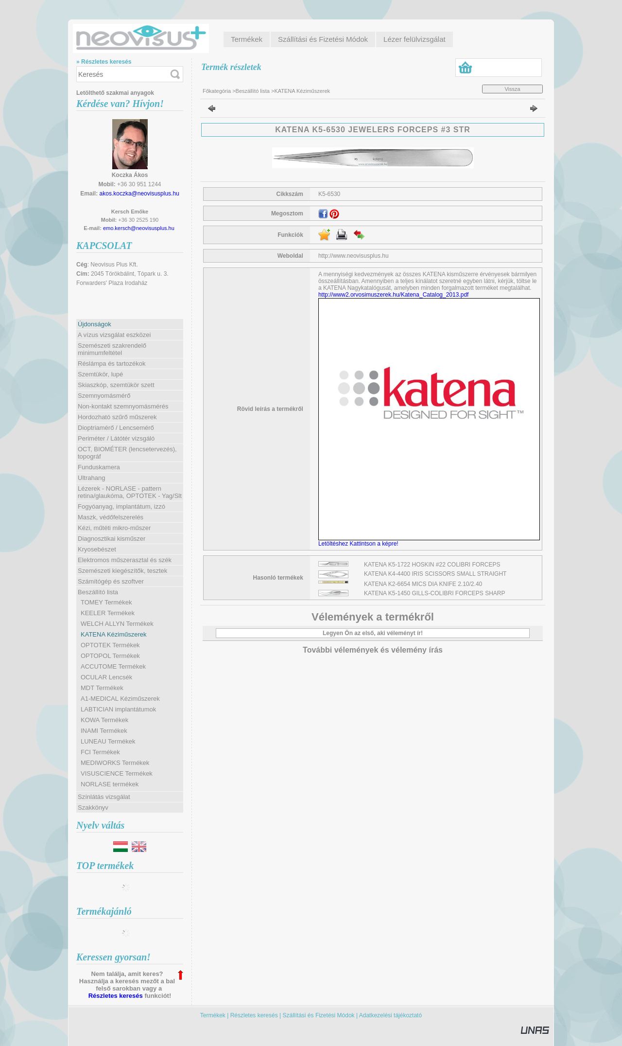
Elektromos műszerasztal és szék (125, 560)
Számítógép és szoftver (111, 581)
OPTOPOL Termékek (110, 655)
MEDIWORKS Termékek (115, 762)
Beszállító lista (253, 91)
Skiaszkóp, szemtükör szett (116, 385)
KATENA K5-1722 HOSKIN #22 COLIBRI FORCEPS (432, 564)
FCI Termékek (100, 752)
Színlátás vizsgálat (104, 796)
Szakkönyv (93, 807)
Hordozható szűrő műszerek (117, 417)
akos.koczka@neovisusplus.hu (139, 193)
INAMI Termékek (104, 730)
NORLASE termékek (109, 784)
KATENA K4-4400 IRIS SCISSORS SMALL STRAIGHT (435, 573)
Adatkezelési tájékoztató (390, 1015)
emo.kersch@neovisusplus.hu (138, 228)
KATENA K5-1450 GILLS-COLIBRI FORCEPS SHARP (434, 593)
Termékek (212, 1015)
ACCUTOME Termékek (113, 666)
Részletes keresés (115, 995)
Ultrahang (91, 477)
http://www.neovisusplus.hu (353, 255)
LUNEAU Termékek (108, 741)
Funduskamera (99, 467)
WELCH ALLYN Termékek (117, 623)
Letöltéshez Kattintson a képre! (359, 543)
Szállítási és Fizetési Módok (319, 1015)
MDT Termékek (102, 687)
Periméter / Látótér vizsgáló (116, 438)
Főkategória (217, 91)
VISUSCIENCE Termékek (117, 773)
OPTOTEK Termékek (110, 645)
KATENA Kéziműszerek (114, 634)
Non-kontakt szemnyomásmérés (123, 406)
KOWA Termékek (104, 720)
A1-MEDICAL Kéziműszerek (120, 698)
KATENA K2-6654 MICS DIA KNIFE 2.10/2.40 (423, 584)
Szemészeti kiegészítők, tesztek (122, 570)
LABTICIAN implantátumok (118, 709)
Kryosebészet (97, 549)
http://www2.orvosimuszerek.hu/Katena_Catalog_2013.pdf (393, 294)
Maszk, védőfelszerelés (110, 517)
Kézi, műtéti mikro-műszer (114, 528)
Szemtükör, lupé (100, 374)
